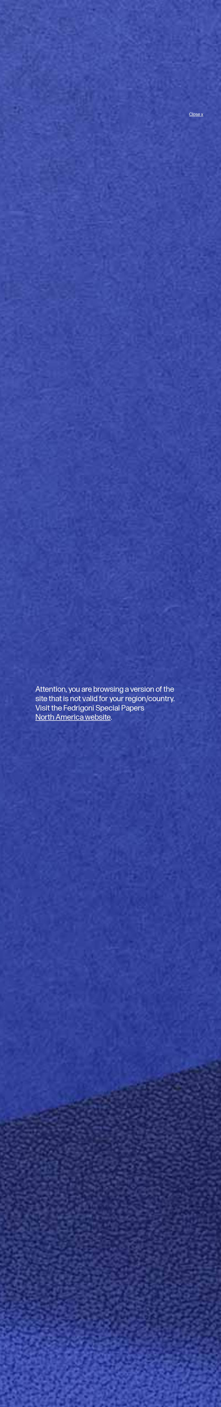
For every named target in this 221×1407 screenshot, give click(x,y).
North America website (73, 717)
